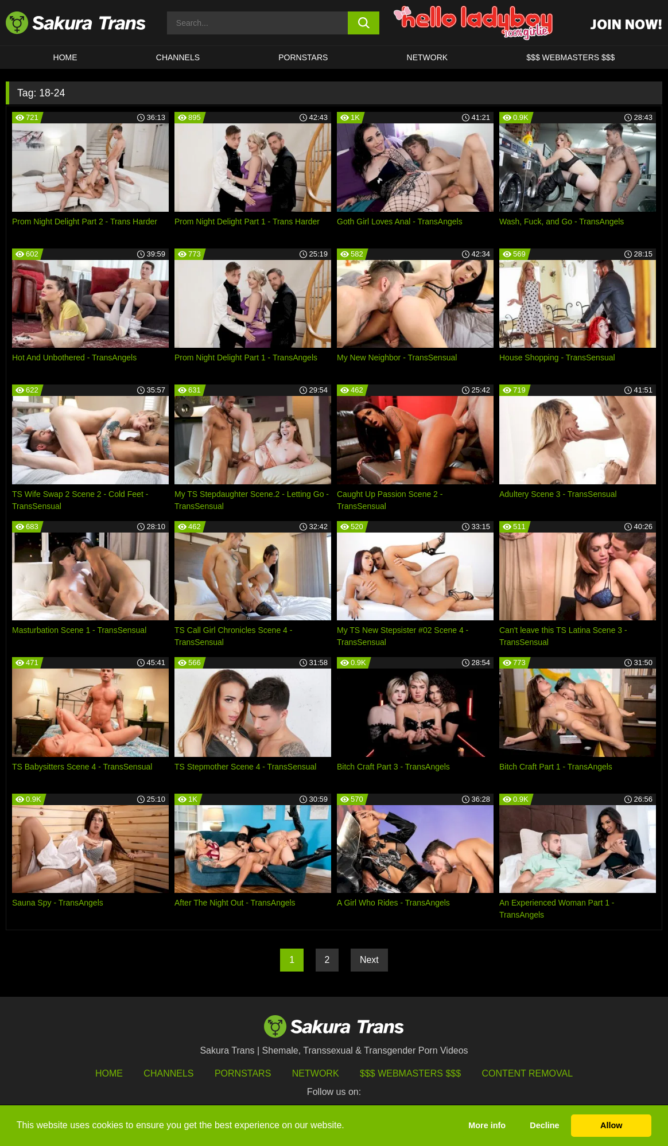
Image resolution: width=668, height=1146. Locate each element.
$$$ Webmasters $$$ (410, 1073)
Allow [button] (611, 1125)
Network (427, 57)
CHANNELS (178, 57)
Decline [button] (544, 1125)
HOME (65, 57)
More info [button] (487, 1125)
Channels (168, 1073)
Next (369, 960)
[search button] (364, 22)
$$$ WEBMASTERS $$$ (570, 57)
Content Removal (527, 1073)
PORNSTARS (303, 57)
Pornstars (243, 1073)
